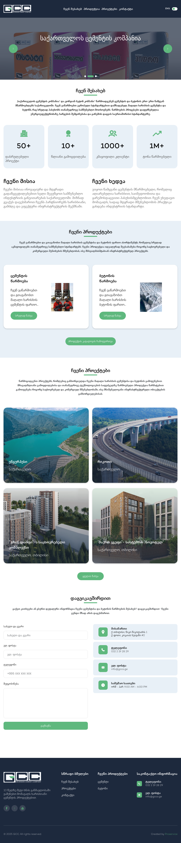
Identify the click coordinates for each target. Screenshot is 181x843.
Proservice (171, 834)
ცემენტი (103, 782)
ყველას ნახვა (90, 576)
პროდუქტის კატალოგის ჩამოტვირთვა (90, 341)
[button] (13, 48)
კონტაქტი (126, 9)
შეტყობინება (11, 683)
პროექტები (109, 9)
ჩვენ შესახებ (72, 9)
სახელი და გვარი (14, 626)
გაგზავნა (46, 725)
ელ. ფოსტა (10, 645)
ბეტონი (103, 788)
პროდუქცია (92, 9)
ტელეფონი (10, 664)
